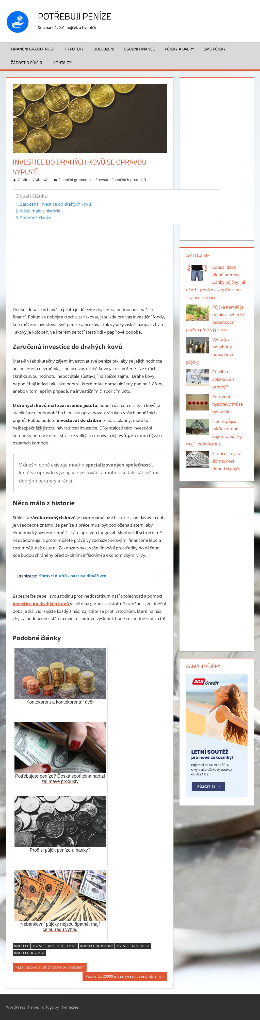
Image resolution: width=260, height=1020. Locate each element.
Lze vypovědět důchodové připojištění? (51, 968)
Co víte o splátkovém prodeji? (223, 379)
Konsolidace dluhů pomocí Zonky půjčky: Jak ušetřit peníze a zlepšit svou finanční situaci (216, 282)
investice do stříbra (133, 946)
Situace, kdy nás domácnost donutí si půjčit (227, 461)
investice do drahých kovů (54, 946)
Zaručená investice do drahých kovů (55, 204)
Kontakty (62, 63)
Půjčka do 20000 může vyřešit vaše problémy (123, 977)
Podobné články (35, 218)
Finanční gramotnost (33, 49)
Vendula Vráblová (32, 179)
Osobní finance (139, 49)
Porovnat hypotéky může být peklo (227, 404)
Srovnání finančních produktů (120, 179)
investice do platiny (96, 946)
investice (21, 946)
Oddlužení (103, 49)
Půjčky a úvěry (179, 49)
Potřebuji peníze (74, 16)
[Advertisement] (90, 263)
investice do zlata (29, 953)
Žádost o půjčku (27, 63)
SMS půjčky (215, 49)
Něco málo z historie (40, 211)
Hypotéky (74, 49)
